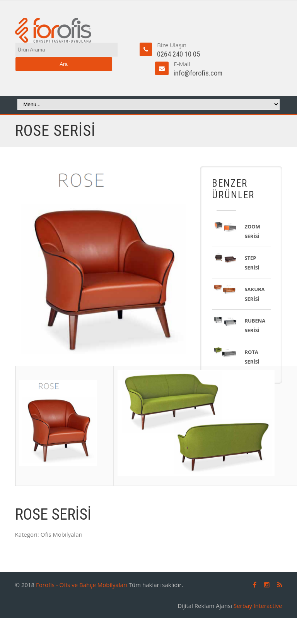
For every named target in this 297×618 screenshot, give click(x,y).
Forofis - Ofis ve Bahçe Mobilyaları (81, 585)
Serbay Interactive (258, 605)
